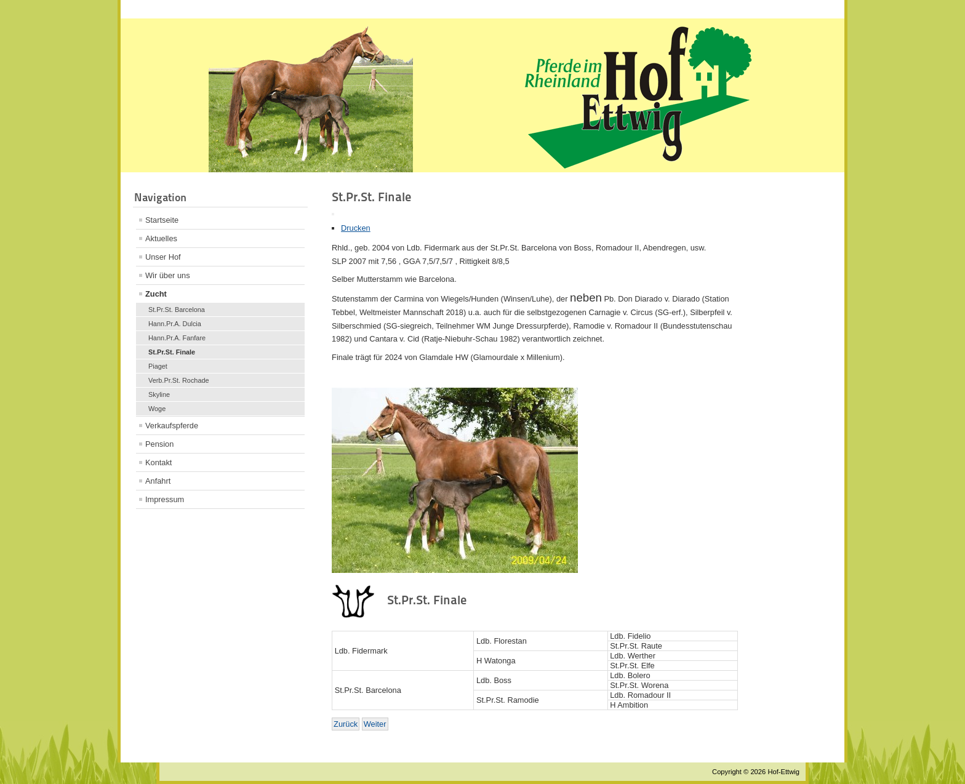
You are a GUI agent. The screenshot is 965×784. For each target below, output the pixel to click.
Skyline (159, 394)
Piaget (157, 366)
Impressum (164, 499)
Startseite (161, 220)
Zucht (156, 293)
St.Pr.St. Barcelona (176, 309)
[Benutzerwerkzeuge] (333, 214)
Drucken (355, 228)
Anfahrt (157, 481)
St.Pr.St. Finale (171, 352)
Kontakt (158, 462)
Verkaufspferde (171, 425)
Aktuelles (161, 238)
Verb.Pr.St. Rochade (178, 380)
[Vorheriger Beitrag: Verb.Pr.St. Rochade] (345, 724)
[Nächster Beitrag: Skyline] (375, 724)
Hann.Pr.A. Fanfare (177, 338)
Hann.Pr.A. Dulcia (174, 323)
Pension (159, 444)
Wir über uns (167, 275)
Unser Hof (163, 257)
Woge (157, 408)
